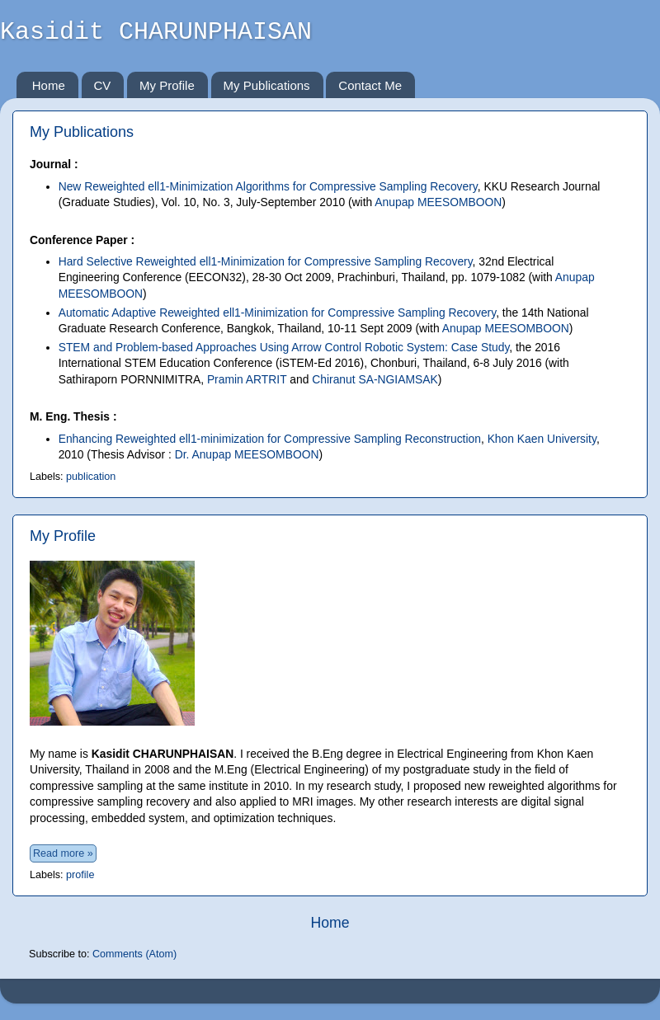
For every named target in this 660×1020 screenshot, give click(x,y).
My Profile (167, 85)
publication (91, 476)
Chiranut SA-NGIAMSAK (375, 379)
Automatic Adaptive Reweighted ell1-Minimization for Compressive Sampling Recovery (277, 312)
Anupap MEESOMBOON (438, 202)
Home (48, 85)
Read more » (63, 853)
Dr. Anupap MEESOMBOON (247, 454)
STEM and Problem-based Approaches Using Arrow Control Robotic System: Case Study (284, 347)
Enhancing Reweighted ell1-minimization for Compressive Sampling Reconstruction (270, 438)
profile (80, 875)
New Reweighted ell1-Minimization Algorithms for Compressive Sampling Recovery (268, 186)
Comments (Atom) (134, 954)
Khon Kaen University (542, 438)
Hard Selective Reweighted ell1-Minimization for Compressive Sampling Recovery (266, 261)
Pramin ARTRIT (247, 379)
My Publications (267, 85)
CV (102, 85)
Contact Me (370, 85)
